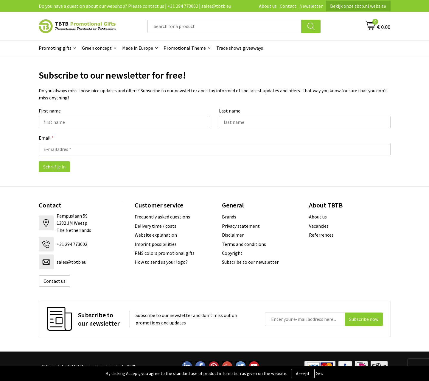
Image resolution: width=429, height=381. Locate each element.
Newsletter (311, 6)
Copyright (232, 253)
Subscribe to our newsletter (250, 262)
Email (46, 138)
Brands (229, 217)
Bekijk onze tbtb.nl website (358, 6)
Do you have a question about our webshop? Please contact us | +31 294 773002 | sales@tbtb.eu (135, 6)
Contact (288, 6)
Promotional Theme (185, 48)
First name (50, 111)
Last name (229, 111)
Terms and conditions (244, 244)
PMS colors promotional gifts (165, 253)
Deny (319, 373)
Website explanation (156, 235)
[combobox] (224, 26)
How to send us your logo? (161, 262)
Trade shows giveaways (239, 48)
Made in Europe (137, 48)
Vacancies (319, 226)
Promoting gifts (55, 48)
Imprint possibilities (156, 244)
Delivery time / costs (155, 226)
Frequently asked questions (162, 217)
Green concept (97, 48)
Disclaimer (233, 235)
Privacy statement (241, 226)
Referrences (321, 235)
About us (268, 6)
